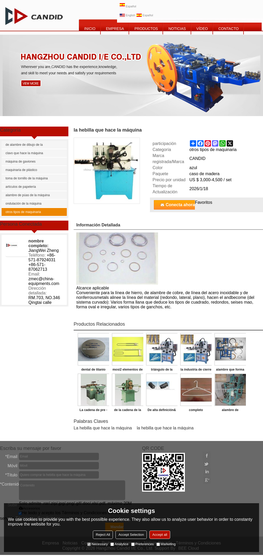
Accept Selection (131, 535)
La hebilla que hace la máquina (103, 428)
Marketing (166, 544)
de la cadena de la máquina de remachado (127, 411)
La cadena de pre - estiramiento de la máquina (93, 411)
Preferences (142, 544)
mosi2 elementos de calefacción (128, 370)
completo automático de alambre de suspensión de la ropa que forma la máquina (196, 411)
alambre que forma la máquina (230, 370)
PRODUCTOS (146, 29)
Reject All (103, 535)
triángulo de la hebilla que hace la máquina (162, 370)
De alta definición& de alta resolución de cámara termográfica (161, 411)
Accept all (159, 535)
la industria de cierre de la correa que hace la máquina (195, 370)
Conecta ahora (180, 204)
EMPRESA (115, 29)
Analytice (119, 544)
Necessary (97, 544)
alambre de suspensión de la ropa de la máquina (230, 411)
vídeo (202, 29)
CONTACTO (228, 29)
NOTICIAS (177, 29)
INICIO (89, 29)
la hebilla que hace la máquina (165, 428)
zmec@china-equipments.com (43, 281)
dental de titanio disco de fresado (93, 370)
